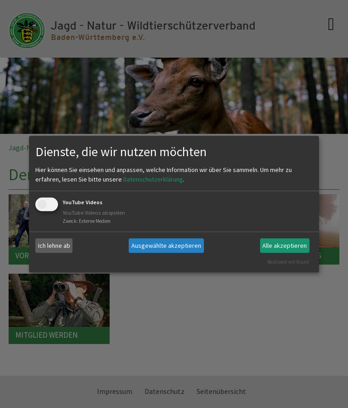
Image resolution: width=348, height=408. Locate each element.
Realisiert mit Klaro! (288, 262)
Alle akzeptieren (284, 245)
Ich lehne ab (54, 245)
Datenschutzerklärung (153, 180)
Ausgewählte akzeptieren (166, 245)
